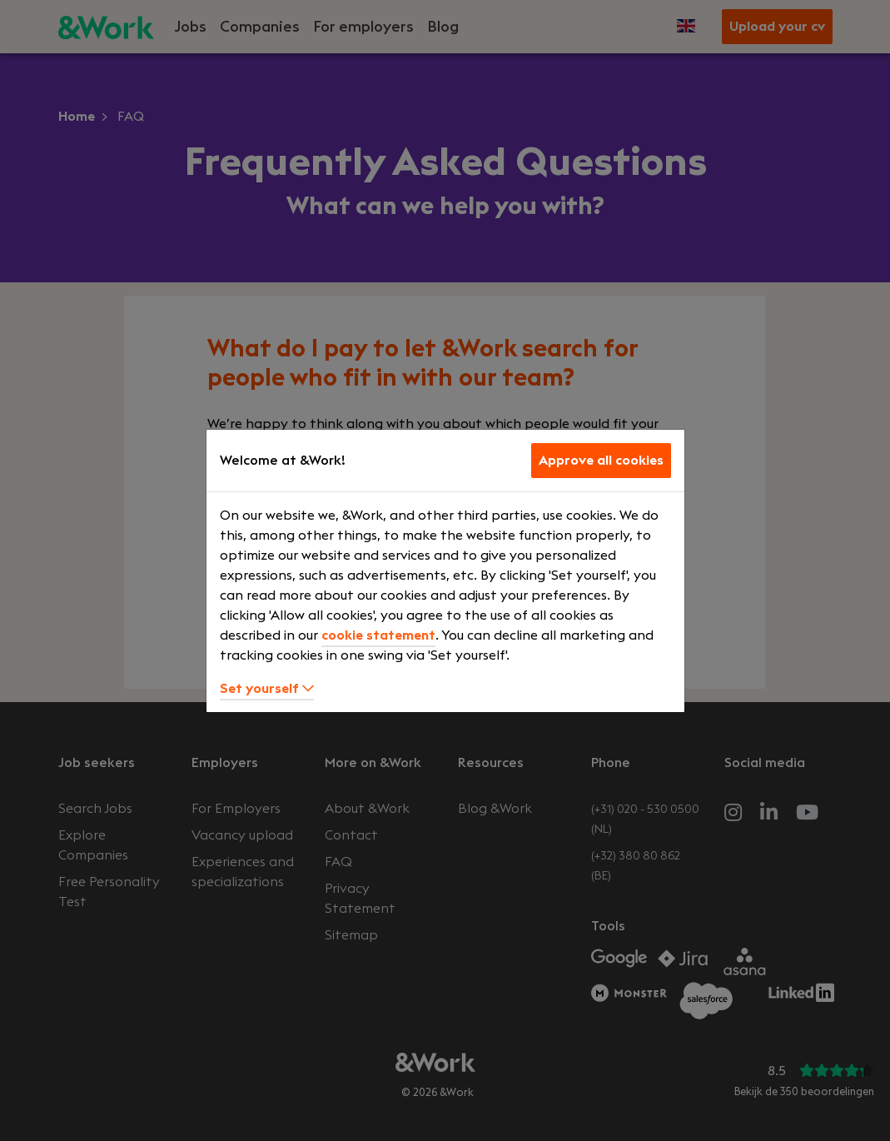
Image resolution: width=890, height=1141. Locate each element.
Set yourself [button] (267, 688)
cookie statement (378, 635)
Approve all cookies (601, 460)
